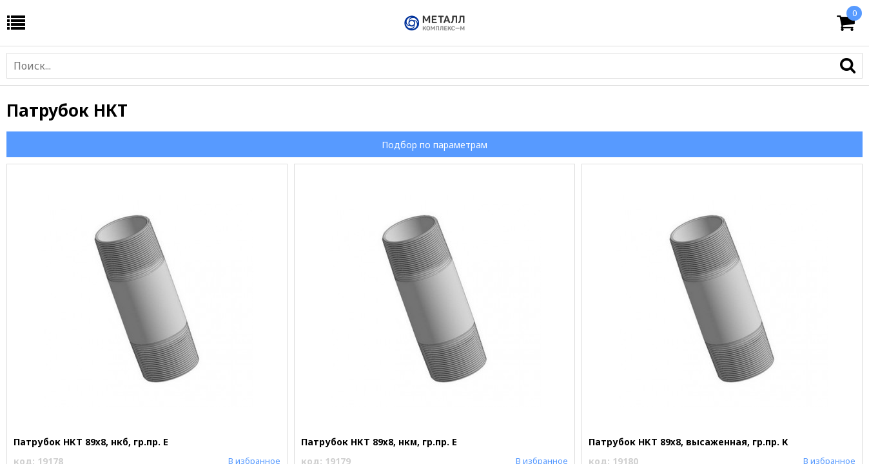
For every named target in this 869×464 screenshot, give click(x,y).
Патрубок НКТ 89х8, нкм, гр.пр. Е (379, 442)
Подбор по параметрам (434, 145)
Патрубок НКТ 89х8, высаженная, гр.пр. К (688, 442)
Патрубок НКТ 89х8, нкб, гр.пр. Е (91, 442)
